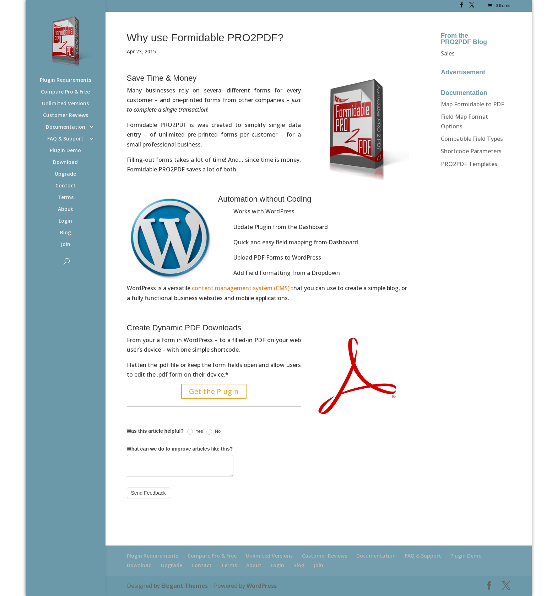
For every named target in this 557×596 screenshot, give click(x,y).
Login (65, 221)
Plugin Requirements (65, 80)
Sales (448, 53)
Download (65, 162)
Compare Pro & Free (65, 92)
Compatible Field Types (472, 139)
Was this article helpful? (155, 431)
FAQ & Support (65, 139)
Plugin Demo (65, 151)
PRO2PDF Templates (469, 164)
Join (65, 245)
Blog (65, 233)
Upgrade (65, 174)
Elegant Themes (184, 586)
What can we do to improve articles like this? (180, 449)
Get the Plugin (214, 391)
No (213, 432)
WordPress (262, 586)
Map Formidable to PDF (472, 104)
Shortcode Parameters (471, 151)
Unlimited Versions (65, 104)
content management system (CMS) (241, 288)
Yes (195, 432)
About (65, 209)
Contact (65, 186)
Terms (66, 198)
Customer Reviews (65, 115)
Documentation (65, 127)
